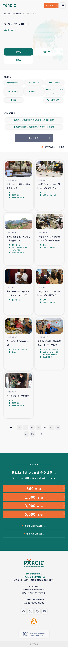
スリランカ (35, 82)
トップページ (8, 13)
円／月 (34, 488)
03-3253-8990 (35, 599)
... (26, 427)
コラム (18, 60)
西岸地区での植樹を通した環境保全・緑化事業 (35, 120)
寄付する (49, 5)
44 (57, 427)
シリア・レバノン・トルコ (55, 91)
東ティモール (14, 82)
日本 (14, 100)
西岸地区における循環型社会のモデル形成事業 (34, 127)
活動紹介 (18, 13)
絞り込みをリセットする (54, 147)
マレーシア (34, 91)
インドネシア (54, 100)
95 (32, 434)
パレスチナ (55, 82)
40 (32, 427)
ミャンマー (14, 91)
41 (38, 427)
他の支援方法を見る (35, 533)
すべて (18, 51)
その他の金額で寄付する (35, 525)
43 (51, 427)
